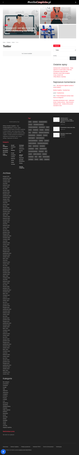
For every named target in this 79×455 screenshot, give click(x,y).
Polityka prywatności (25, 446)
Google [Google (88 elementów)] (41, 129)
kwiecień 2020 (6, 242)
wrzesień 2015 (6, 325)
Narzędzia (5, 150)
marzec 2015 (6, 335)
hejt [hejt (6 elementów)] (30, 132)
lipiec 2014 (5, 349)
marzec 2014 (6, 356)
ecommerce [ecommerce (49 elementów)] (41, 127)
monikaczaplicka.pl (7, 127)
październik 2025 (7, 178)
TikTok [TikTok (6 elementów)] (36, 159)
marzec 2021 (6, 227)
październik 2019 (7, 253)
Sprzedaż (21, 159)
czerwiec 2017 (6, 295)
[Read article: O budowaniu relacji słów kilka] (56, 129)
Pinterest (13, 158)
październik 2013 (7, 365)
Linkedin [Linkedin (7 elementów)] (46, 140)
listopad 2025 (6, 176)
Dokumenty (5, 446)
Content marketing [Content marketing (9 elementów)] (33, 127)
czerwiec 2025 (6, 181)
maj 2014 (5, 353)
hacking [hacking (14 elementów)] (47, 129)
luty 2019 (5, 265)
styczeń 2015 (6, 339)
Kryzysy (21, 150)
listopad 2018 (6, 270)
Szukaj (55, 55)
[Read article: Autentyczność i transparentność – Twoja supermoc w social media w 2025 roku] (56, 119)
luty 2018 (5, 284)
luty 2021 (5, 228)
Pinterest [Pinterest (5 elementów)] (41, 151)
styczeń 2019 (6, 267)
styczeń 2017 (6, 304)
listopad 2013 (6, 363)
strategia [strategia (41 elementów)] (31, 159)
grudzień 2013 (6, 361)
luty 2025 (5, 188)
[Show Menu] (3, 2)
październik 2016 (7, 309)
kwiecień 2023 (6, 218)
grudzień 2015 (6, 319)
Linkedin (13, 156)
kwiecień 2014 (6, 354)
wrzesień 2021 (6, 220)
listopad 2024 (6, 194)
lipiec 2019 (5, 258)
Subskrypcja (59, 446)
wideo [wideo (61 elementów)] (41, 159)
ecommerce (21, 161)
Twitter (44, 31)
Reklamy (13, 150)
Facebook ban (66, 90)
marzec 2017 (6, 300)
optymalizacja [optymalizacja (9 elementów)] (43, 148)
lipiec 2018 (5, 276)
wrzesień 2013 (6, 367)
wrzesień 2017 (6, 291)
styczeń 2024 (6, 207)
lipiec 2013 (5, 370)
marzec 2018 (6, 283)
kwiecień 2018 (6, 281)
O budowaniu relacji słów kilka (60, 71)
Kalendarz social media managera (61, 73)
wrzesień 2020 (6, 237)
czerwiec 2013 (6, 372)
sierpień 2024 (6, 199)
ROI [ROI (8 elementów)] (36, 156)
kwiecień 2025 (6, 185)
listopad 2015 (6, 321)
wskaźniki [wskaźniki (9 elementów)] (47, 159)
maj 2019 (5, 260)
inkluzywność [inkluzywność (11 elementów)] (32, 135)
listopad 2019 (6, 251)
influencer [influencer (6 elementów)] (35, 132)
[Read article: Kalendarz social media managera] (56, 135)
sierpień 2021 (6, 222)
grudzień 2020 (6, 232)
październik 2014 (7, 344)
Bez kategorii (5, 146)
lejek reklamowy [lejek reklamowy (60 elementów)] (40, 137)
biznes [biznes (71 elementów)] (30, 124)
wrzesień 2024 (6, 197)
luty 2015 (5, 337)
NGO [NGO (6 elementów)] (37, 148)
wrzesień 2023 (6, 211)
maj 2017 (5, 297)
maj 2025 (5, 183)
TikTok (12, 160)
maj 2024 (5, 202)
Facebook (13, 146)
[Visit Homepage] (39, 2)
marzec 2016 (6, 314)
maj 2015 (5, 332)
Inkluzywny (21, 148)
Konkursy (5, 148)
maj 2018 (5, 279)
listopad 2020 (6, 234)
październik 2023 (7, 209)
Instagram (13, 154)
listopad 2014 (6, 342)
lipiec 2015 (5, 328)
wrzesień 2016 (6, 311)
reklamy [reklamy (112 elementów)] (44, 154)
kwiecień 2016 (6, 312)
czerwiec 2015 (6, 330)
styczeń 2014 (6, 360)
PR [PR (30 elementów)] (46, 151)
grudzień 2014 (6, 340)
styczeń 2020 (6, 248)
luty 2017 (5, 302)
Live (6, 26)
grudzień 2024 (6, 192)
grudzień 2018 (6, 269)
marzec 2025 (6, 187)
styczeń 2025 (6, 190)
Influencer (21, 146)
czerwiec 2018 (6, 277)
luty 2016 (5, 316)
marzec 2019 (6, 263)
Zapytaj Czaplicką (21, 167)
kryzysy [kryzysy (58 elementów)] (45, 135)
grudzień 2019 (6, 249)
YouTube (13, 164)
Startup (20, 163)
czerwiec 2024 (6, 201)
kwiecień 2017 (6, 298)
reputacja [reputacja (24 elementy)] (31, 156)
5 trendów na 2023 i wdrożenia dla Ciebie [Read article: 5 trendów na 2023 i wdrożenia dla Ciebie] (55, 21)
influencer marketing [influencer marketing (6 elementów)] (44, 132)
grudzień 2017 (6, 288)
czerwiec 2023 (6, 216)
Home (4, 42)
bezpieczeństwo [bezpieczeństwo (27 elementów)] (43, 121)
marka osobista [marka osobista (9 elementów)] (32, 143)
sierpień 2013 (6, 368)
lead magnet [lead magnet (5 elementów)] (31, 137)
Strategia (21, 145)
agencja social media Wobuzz (25, 450)
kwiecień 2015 (6, 333)
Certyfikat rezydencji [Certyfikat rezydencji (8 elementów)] (38, 124)
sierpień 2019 (6, 256)
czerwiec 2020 (6, 239)
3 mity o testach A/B (58, 75)
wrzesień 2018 (6, 272)
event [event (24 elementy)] (30, 129)
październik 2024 (7, 195)
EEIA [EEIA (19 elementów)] (48, 127)
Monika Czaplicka (57, 90)
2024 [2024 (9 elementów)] (30, 121)
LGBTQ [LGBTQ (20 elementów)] (41, 140)
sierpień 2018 (6, 274)
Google (12, 153)
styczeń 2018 (6, 286)
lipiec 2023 (5, 215)
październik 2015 (7, 323)
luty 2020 (5, 246)
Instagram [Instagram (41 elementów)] (39, 135)
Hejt (20, 152)
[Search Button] (75, 2)
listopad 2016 (6, 307)
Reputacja (21, 157)
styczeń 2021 (6, 230)
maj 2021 (5, 223)
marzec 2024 (6, 204)
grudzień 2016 (6, 305)
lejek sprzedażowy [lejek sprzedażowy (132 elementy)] (33, 140)
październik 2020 (7, 236)
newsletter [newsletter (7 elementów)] (31, 148)
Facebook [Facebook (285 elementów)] (35, 129)
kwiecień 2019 (6, 262)
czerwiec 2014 (6, 351)
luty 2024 (5, 206)
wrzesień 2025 (6, 180)
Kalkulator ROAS (37, 446)
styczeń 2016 (6, 318)
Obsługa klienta (21, 155)
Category (9, 42)
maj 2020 (5, 241)
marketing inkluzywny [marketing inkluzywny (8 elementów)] (43, 143)
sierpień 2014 (6, 347)
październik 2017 (7, 290)
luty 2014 (5, 358)
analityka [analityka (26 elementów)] (35, 121)
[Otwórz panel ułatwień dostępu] (3, 451)
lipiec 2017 (5, 293)
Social (44, 18)
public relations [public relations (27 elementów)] (37, 154)
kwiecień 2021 (6, 225)
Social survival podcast (48, 446)
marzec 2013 (6, 374)
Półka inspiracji (5, 155)
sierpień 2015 (6, 326)
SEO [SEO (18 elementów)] (40, 156)
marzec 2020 (6, 244)
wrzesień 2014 (6, 346)
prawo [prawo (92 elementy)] (30, 154)
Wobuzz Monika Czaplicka (9, 125)
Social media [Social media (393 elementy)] (46, 156)
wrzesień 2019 (6, 255)
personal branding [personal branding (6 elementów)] (33, 151)
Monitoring (5, 152)
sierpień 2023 (6, 213)
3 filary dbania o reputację (59, 76)
